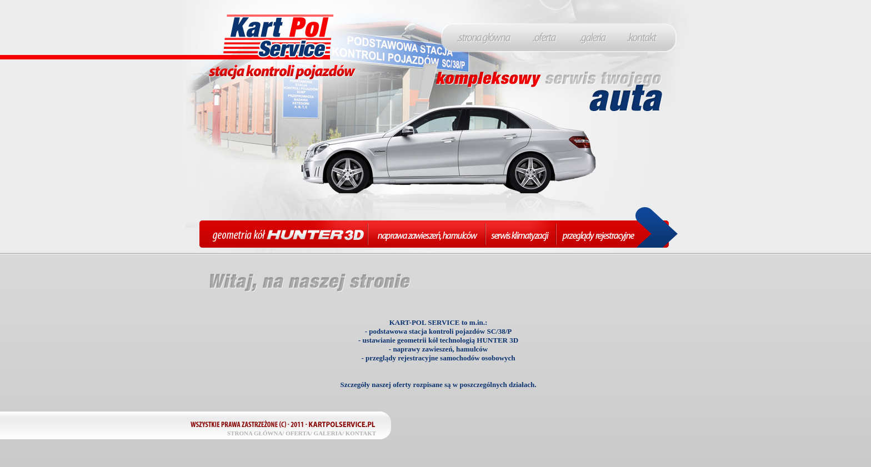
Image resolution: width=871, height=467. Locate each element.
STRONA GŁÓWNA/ (255, 433)
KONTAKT (361, 433)
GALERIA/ (329, 433)
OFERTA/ (299, 433)
